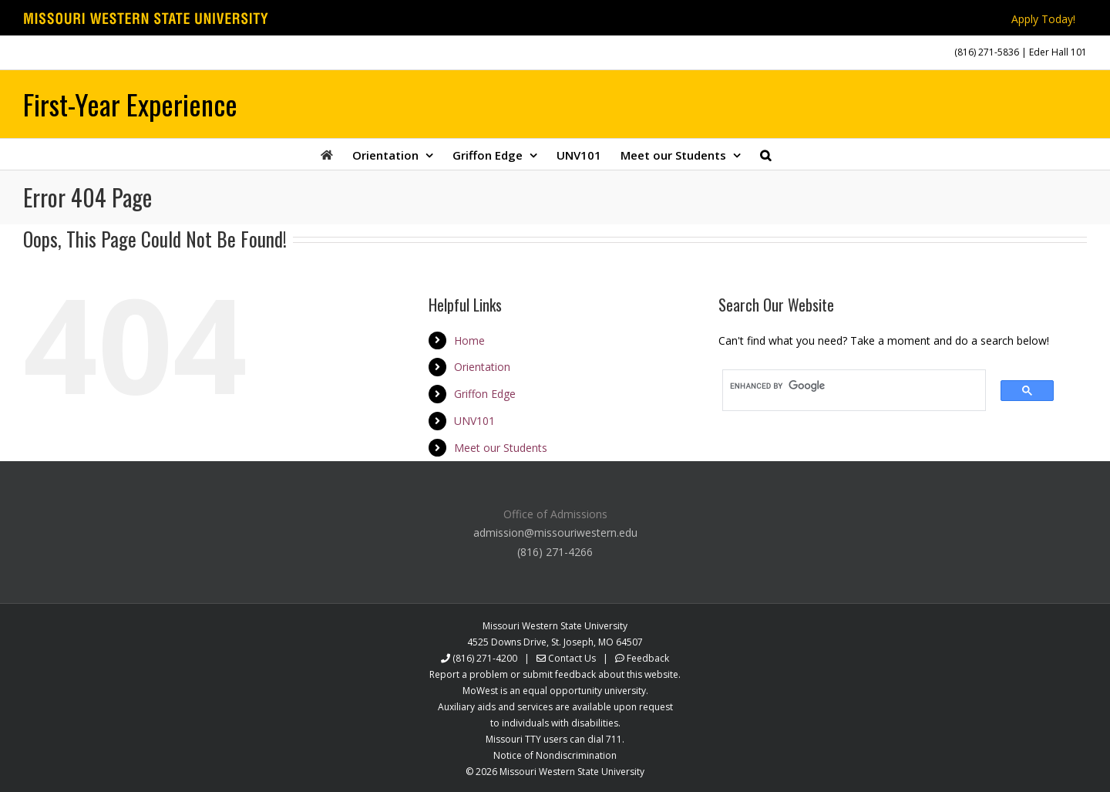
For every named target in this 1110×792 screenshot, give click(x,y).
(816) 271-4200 (484, 658)
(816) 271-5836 (986, 52)
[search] (848, 386)
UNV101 (474, 420)
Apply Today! (1043, 19)
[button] (765, 154)
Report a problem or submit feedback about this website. (555, 674)
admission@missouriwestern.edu (555, 532)
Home (469, 340)
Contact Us (572, 658)
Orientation (482, 366)
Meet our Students (500, 447)
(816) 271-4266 (555, 551)
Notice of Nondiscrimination (555, 755)
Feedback (648, 658)
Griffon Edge (485, 393)
